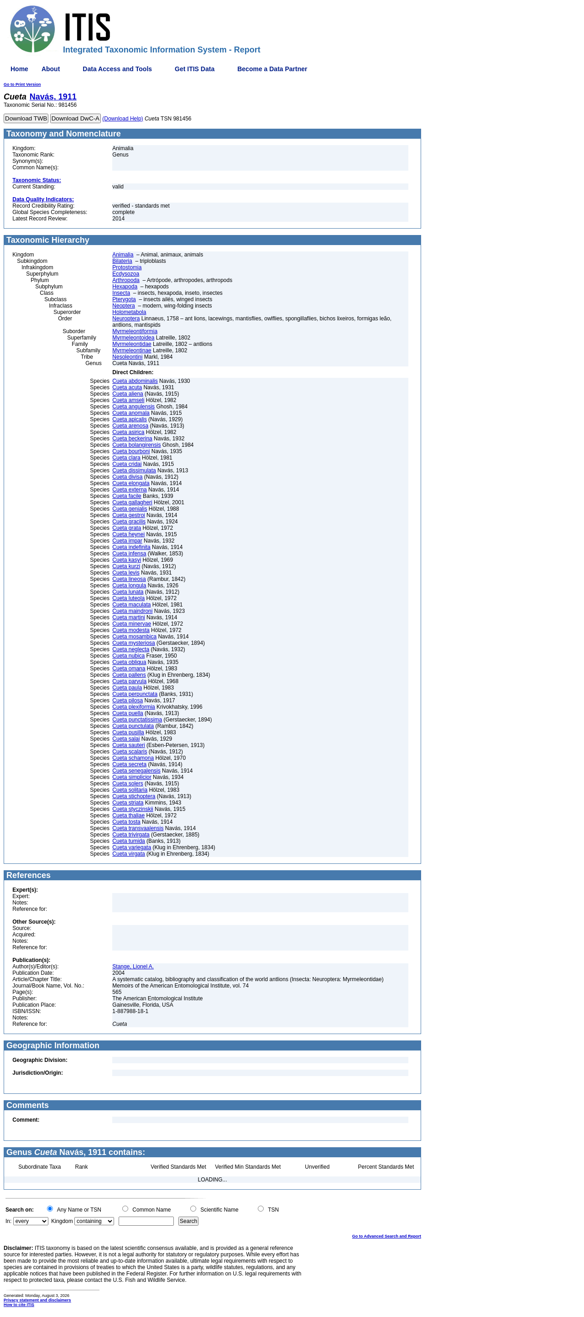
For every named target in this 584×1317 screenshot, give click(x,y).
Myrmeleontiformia (134, 331)
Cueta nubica (128, 656)
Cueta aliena (127, 394)
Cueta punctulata (133, 726)
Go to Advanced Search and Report (386, 1236)
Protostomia (126, 267)
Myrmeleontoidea (133, 337)
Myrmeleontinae (131, 350)
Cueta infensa (129, 553)
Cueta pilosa (127, 700)
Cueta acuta (127, 387)
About (51, 69)
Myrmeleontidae (131, 344)
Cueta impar (127, 541)
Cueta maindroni (132, 611)
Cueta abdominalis (134, 381)
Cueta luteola (128, 598)
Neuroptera (126, 318)
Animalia (122, 254)
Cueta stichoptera (133, 796)
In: (8, 1221)
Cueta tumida (128, 841)
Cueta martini (128, 617)
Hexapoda (124, 286)
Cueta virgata (128, 854)
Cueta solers (127, 783)
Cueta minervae (131, 624)
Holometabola (129, 312)
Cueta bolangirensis (136, 445)
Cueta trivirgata (130, 834)
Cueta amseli (128, 400)
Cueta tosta (126, 822)
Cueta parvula (129, 681)
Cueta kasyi (126, 560)
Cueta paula (127, 688)
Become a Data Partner (272, 69)
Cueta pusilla (128, 732)
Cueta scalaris (129, 751)
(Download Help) (122, 118)
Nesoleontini (127, 357)
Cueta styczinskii (132, 809)
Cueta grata (126, 528)
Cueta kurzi (126, 566)
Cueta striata (127, 803)
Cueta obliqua (129, 662)
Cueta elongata (130, 483)
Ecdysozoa (125, 274)
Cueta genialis (129, 509)
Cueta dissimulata (134, 470)
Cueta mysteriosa (133, 643)
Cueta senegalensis (136, 771)
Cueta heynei (128, 534)
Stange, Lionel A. (133, 966)
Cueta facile (126, 496)
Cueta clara (126, 458)
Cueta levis (125, 573)
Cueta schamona (133, 758)
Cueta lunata (127, 592)
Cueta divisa (127, 477)
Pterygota (124, 299)
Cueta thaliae (128, 815)
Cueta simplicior (131, 777)
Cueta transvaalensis (137, 828)
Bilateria (122, 261)
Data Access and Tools (117, 69)
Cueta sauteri (128, 745)
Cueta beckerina (132, 438)
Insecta (121, 293)
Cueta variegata (131, 847)
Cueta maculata (131, 604)
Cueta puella (127, 713)
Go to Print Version (22, 84)
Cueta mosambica (134, 636)
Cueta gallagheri (132, 502)
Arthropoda (125, 280)
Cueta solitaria (129, 790)
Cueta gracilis (129, 521)
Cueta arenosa (130, 426)
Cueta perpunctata (134, 694)
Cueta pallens (129, 675)
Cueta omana (128, 668)
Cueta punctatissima (137, 719)
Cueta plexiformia (133, 707)
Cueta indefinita (131, 547)
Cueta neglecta (130, 649)
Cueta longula (129, 585)
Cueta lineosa (129, 579)
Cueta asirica (128, 432)
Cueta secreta (129, 764)
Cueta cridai (126, 464)
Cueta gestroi (128, 515)
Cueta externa (129, 489)
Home (19, 69)
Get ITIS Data (194, 69)
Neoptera (123, 306)
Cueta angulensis (133, 406)
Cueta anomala (130, 413)
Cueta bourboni (131, 451)
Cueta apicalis (129, 419)
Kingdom (62, 1221)
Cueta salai (126, 739)
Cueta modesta (130, 630)
